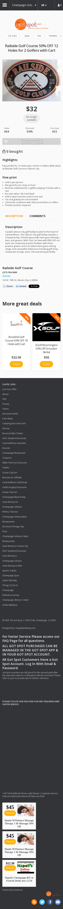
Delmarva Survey (10, 595)
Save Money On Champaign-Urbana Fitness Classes (12, 506)
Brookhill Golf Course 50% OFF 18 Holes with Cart (16, 340)
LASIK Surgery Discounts (14, 487)
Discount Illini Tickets (12, 433)
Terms (5, 408)
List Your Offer (9, 389)
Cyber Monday (9, 580)
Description (14, 216)
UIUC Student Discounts (14, 438)
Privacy (5, 403)
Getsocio (18, 889)
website (6, 275)
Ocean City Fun (9, 472)
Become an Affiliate (12, 477)
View (16, 364)
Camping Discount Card (14, 423)
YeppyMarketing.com (25, 628)
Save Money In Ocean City (15, 546)
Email (10, 286)
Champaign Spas (10, 575)
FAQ (4, 399)
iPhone (6, 428)
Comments (37, 216)
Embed (22, 286)
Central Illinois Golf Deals (14, 482)
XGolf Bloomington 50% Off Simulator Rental (46, 348)
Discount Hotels (10, 413)
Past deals (7, 418)
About (5, 394)
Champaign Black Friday (14, 497)
